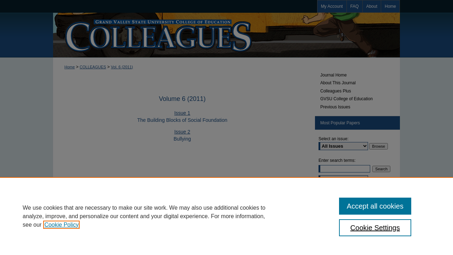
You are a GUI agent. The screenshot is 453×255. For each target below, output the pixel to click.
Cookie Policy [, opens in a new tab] (61, 225)
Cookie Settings (375, 228)
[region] (226, 216)
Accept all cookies (375, 206)
